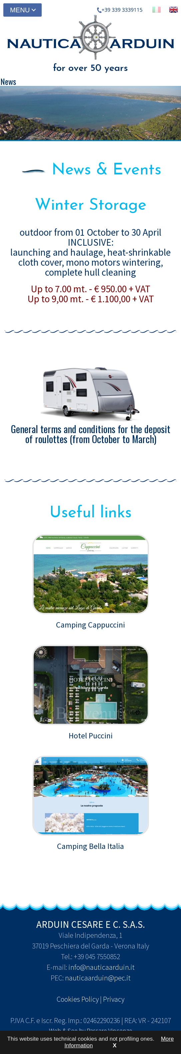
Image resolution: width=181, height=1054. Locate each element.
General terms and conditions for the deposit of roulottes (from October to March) (90, 404)
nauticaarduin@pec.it (98, 977)
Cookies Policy (78, 999)
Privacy (113, 999)
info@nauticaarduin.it (101, 967)
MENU (20, 10)
